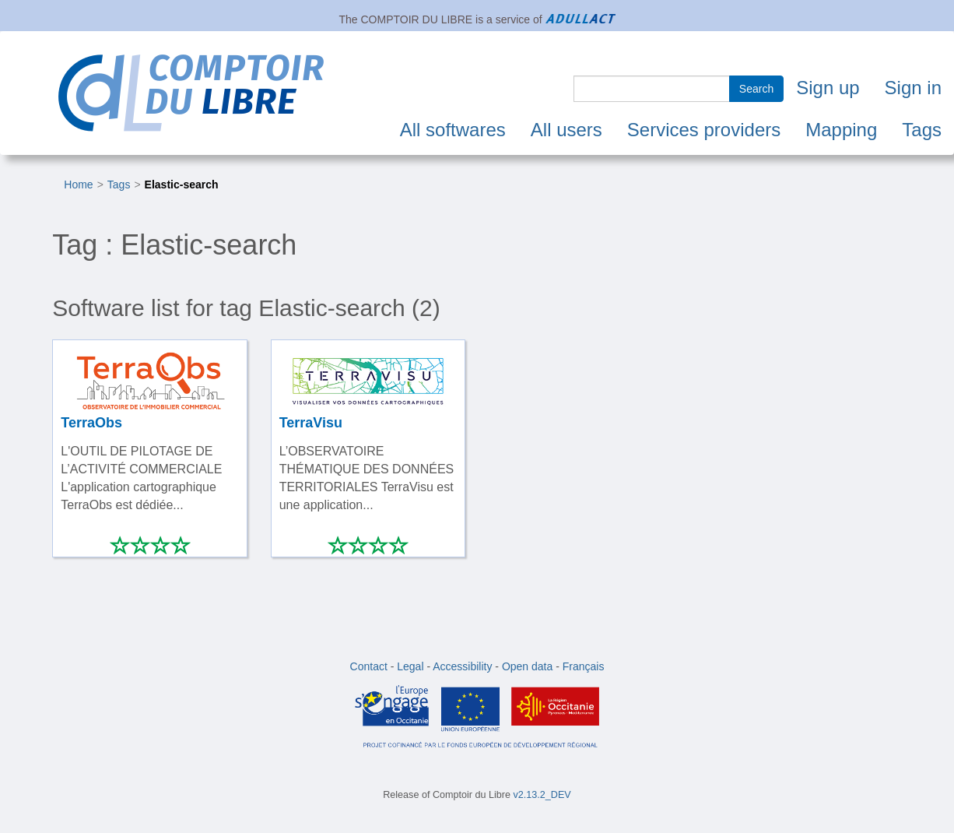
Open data (527, 666)
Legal (410, 666)
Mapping (841, 129)
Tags (922, 129)
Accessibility (462, 666)
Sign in (913, 87)
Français (584, 666)
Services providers (703, 129)
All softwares (453, 129)
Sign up (827, 87)
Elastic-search (182, 184)
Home (78, 184)
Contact (369, 666)
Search (756, 89)
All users (566, 129)
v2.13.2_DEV (542, 794)
